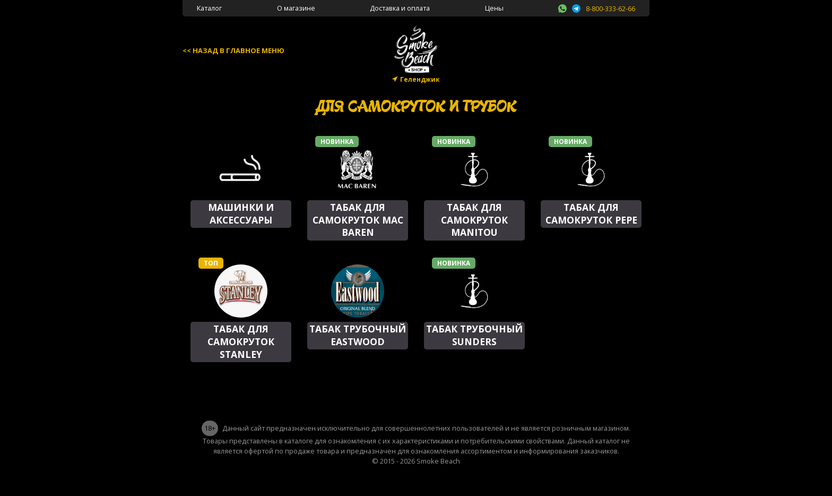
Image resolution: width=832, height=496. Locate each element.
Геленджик (420, 79)
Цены (494, 8)
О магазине (296, 8)
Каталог (209, 8)
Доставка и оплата (400, 8)
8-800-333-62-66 (610, 8)
